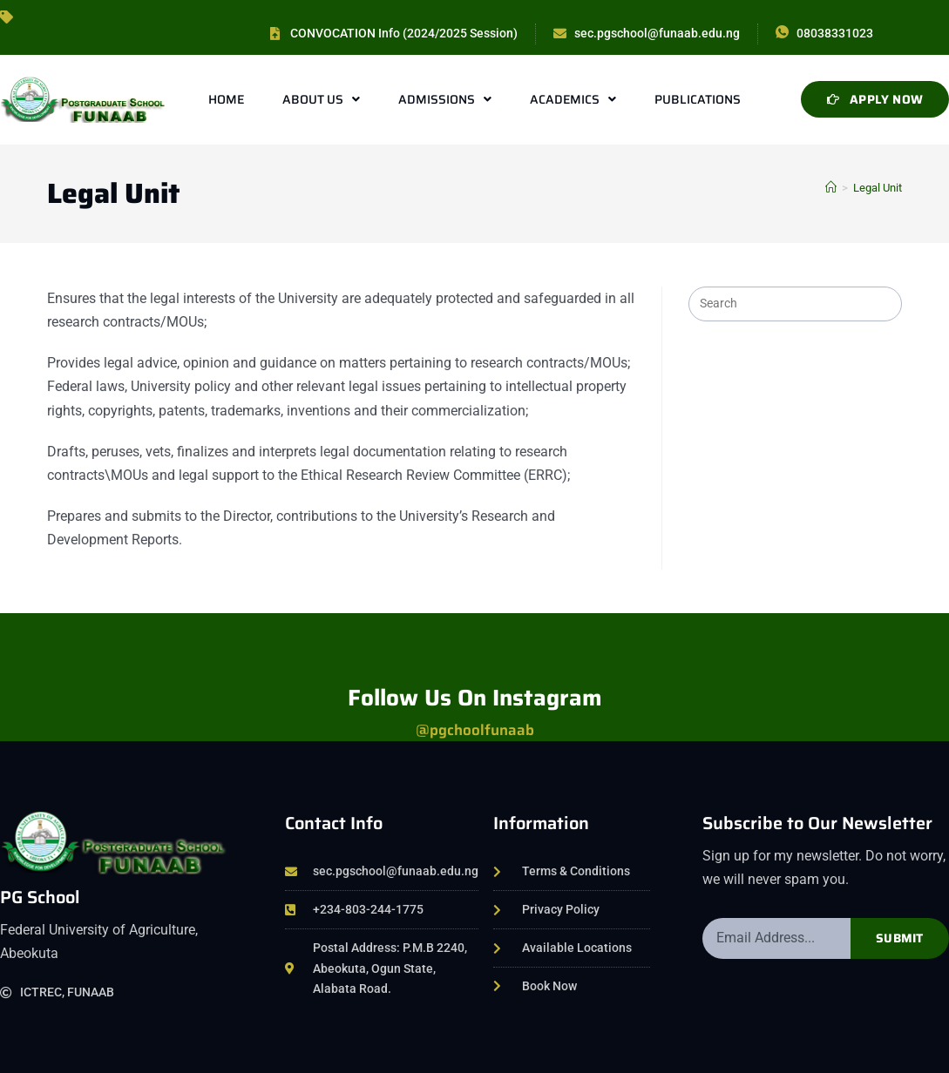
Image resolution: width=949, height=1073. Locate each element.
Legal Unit (877, 187)
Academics (573, 99)
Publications (697, 99)
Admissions (444, 99)
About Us (321, 99)
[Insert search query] (794, 304)
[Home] (831, 187)
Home (226, 99)
